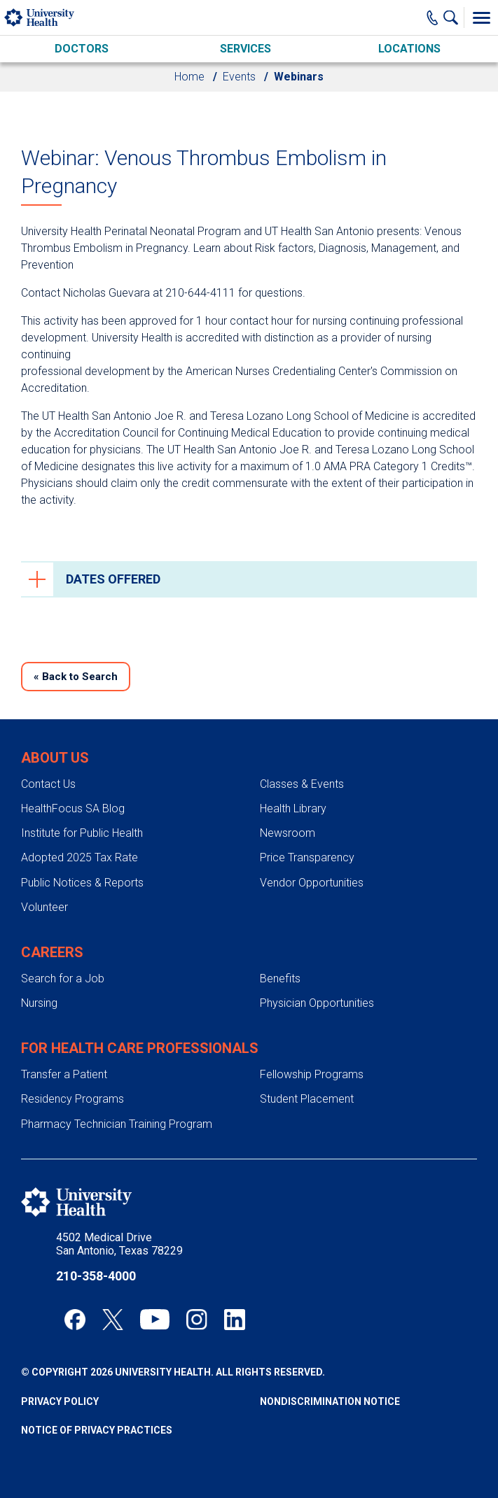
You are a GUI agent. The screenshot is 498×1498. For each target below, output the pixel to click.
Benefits (280, 978)
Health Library (293, 808)
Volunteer (44, 907)
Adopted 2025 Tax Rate (79, 857)
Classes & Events (302, 784)
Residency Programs (72, 1098)
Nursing (39, 1003)
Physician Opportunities (317, 1003)
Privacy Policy (60, 1401)
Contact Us (48, 784)
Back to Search (76, 676)
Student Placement (307, 1098)
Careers (52, 952)
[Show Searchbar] (453, 17)
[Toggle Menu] (481, 17)
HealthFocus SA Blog (73, 808)
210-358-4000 (96, 1276)
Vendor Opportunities (312, 882)
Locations (409, 48)
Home (189, 76)
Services (245, 48)
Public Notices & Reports (82, 882)
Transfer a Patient (64, 1074)
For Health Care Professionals (139, 1048)
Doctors (82, 48)
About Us (55, 757)
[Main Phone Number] (432, 17)
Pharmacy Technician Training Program (116, 1124)
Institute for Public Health (82, 833)
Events (239, 76)
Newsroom (287, 833)
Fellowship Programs (312, 1074)
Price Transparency (307, 857)
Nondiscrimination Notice (330, 1401)
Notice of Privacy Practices (96, 1430)
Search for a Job (62, 978)
